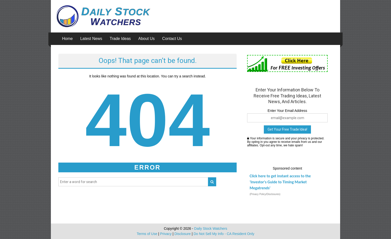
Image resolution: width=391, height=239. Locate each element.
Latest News (91, 38)
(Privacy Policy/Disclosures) (265, 194)
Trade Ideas (120, 38)
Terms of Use (147, 234)
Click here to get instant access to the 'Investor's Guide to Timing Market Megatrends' (280, 182)
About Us (146, 38)
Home (67, 38)
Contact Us (172, 38)
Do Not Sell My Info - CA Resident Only (224, 234)
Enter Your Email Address (287, 111)
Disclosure (182, 234)
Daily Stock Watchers (210, 229)
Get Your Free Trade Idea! (287, 129)
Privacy (166, 234)
